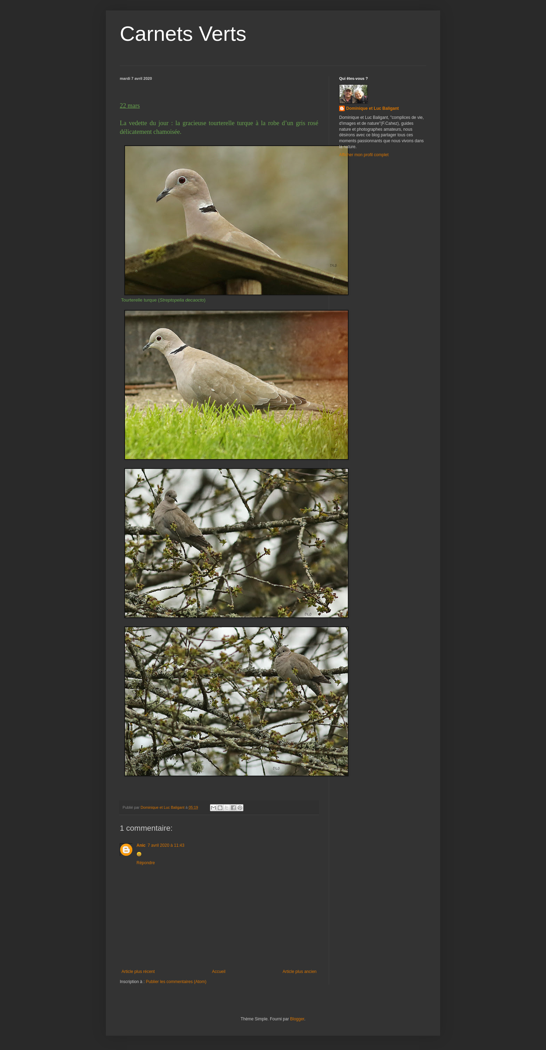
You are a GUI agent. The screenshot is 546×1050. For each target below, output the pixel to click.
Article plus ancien (300, 971)
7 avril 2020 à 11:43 (166, 845)
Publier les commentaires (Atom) (176, 981)
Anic (141, 845)
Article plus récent (138, 971)
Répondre (145, 862)
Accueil (219, 971)
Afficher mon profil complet (364, 154)
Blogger (297, 1019)
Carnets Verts (183, 33)
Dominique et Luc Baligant (372, 108)
